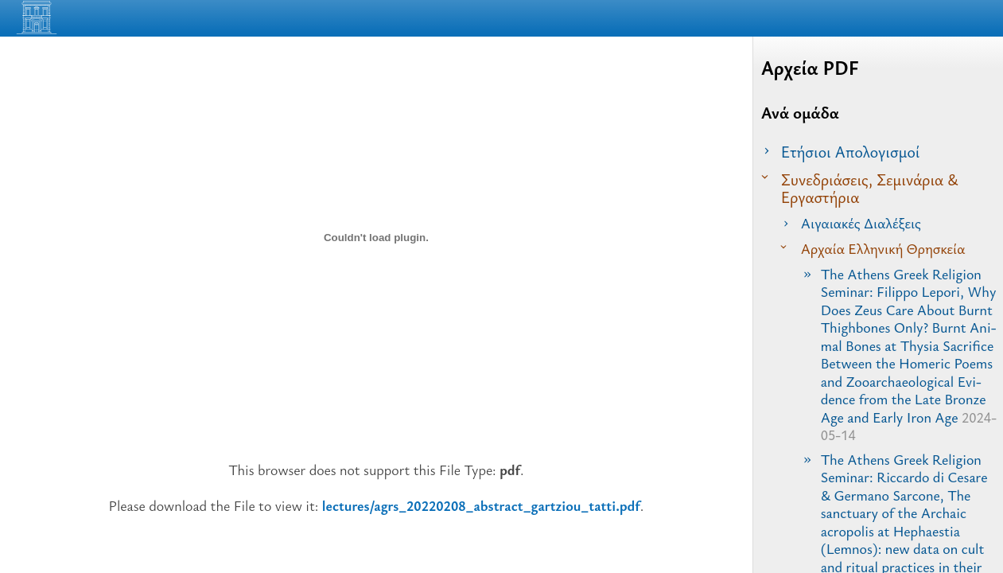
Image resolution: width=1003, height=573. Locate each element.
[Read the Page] (971, 21)
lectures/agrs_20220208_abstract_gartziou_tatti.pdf (481, 505)
